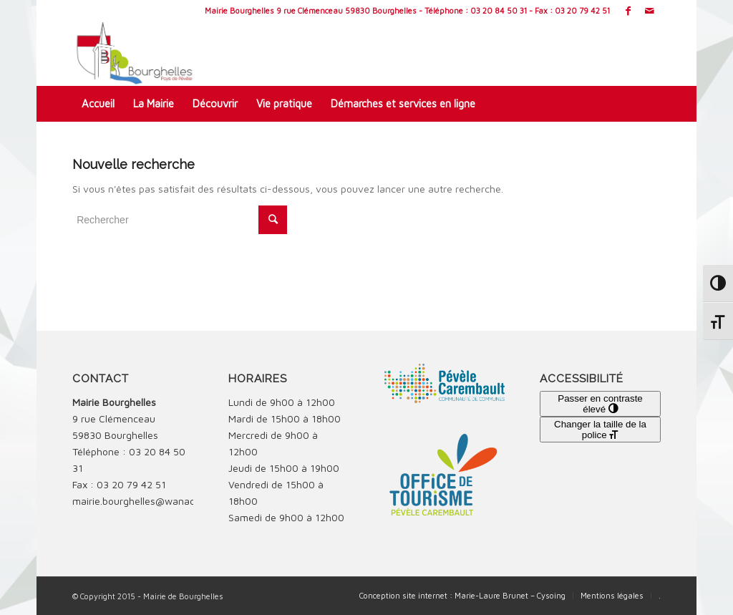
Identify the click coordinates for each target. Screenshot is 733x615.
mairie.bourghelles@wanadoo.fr (144, 501)
